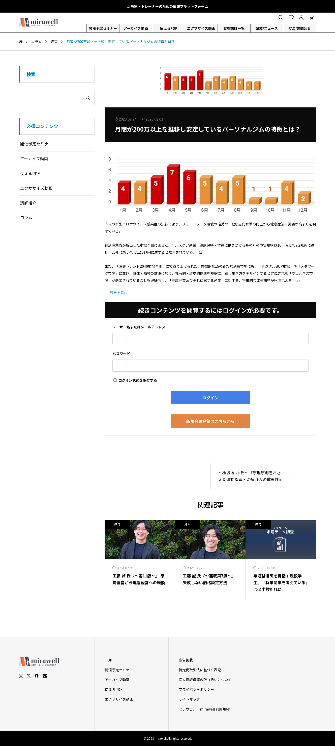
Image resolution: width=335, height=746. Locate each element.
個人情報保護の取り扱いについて (205, 679)
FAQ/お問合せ (300, 28)
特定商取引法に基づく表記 (200, 669)
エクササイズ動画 (201, 28)
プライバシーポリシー (196, 689)
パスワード (121, 353)
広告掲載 (186, 659)
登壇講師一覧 (234, 28)
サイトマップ (189, 699)
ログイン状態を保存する (135, 380)
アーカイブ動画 (136, 28)
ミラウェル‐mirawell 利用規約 (204, 709)
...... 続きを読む (116, 292)
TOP (108, 659)
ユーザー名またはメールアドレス (138, 326)
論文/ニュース (267, 28)
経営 (117, 524)
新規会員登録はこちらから (210, 421)
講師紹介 (28, 203)
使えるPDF (168, 28)
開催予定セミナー (103, 28)
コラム (26, 217)
